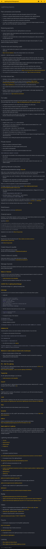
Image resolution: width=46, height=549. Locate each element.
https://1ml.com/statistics (8, 52)
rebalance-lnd (4, 328)
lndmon (3, 418)
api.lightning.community (6, 465)
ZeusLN (3, 382)
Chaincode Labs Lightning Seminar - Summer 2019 (13, 511)
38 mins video (30, 507)
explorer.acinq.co (6, 442)
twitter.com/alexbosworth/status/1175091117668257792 (13, 516)
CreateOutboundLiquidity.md (21, 259)
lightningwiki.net (6, 471)
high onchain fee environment (18, 93)
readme (16, 343)
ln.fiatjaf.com (5, 446)
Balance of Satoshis (6, 272)
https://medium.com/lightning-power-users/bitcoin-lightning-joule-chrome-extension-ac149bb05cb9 (22, 401)
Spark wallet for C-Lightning (8, 426)
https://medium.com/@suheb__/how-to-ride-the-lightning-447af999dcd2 (16, 369)
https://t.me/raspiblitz (5, 525)
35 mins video (26, 509)
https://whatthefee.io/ (10, 84)
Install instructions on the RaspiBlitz (10, 378)
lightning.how (3, 488)
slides (36, 507)
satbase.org (5, 473)
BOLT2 (7, 221)
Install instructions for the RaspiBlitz (10, 278)
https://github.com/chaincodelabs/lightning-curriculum (14, 544)
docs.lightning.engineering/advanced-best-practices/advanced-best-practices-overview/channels (21, 455)
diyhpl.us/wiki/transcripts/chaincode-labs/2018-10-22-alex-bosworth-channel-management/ (22, 498)
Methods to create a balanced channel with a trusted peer (16, 351)
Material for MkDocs (8, 547)
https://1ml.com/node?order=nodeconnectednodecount (33, 70)
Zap (2, 389)
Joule (2, 397)
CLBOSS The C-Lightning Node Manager (11, 284)
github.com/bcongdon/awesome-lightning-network (11, 483)
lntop (2, 404)
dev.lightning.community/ (6, 530)
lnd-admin (3, 411)
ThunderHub (4, 373)
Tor (42, 366)
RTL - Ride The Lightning (7, 364)
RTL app (30, 203)
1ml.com (32, 200)
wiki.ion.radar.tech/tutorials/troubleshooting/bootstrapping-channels (17, 490)
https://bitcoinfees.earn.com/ (33, 82)
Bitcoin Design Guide (18, 232)
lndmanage (39, 200)
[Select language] (41, 1)
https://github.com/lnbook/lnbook (10, 542)
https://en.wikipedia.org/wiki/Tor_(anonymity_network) (28, 102)
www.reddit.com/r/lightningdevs (7, 535)
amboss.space (6, 444)
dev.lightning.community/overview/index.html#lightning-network (14, 460)
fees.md (23, 169)
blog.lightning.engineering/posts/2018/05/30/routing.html (15, 496)
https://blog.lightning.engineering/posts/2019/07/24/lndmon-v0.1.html (16, 422)
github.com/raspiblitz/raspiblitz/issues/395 (10, 478)
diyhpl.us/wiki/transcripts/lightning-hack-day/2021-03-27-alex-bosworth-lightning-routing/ (22, 500)
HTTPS (38, 366)
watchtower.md (18, 210)
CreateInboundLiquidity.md (21, 251)
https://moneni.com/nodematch (34, 72)
